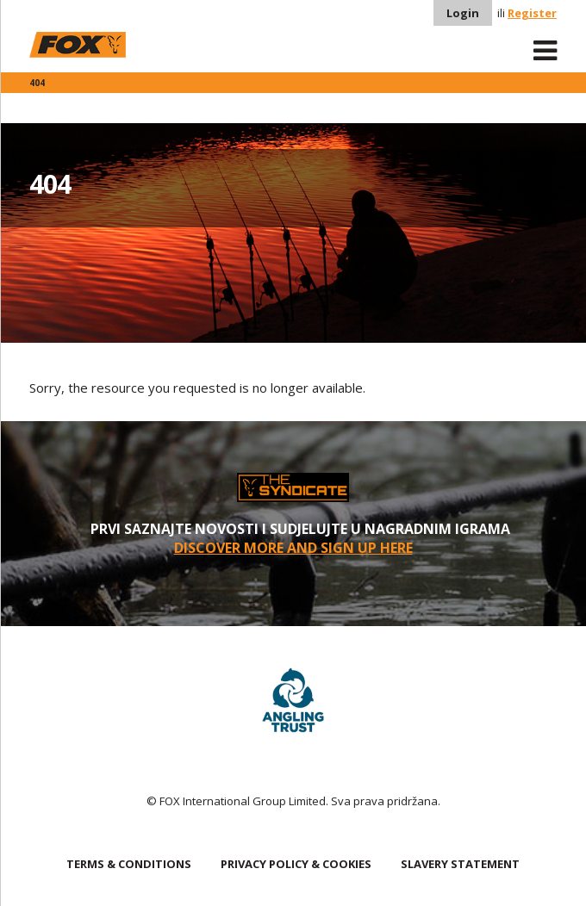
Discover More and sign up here (293, 547)
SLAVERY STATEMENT (460, 864)
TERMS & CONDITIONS (128, 864)
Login (462, 13)
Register (532, 13)
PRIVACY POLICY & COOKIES (296, 864)
